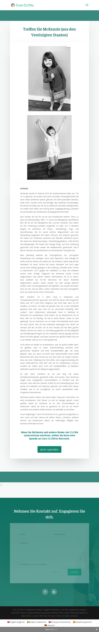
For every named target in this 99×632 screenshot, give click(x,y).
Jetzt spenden (49, 449)
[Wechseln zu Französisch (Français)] (60, 622)
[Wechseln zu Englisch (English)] (16, 622)
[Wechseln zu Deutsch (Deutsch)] (49, 625)
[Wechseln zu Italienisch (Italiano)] (37, 622)
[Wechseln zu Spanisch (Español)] (82, 622)
